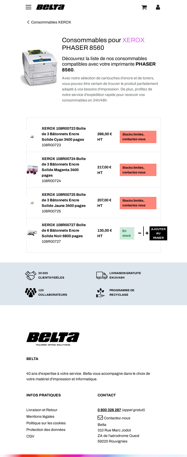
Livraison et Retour (41, 410)
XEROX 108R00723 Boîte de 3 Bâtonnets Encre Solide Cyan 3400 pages (64, 134)
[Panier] (144, 7)
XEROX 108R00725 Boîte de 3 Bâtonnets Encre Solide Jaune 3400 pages (64, 200)
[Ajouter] (147, 233)
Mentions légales (40, 417)
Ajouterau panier (158, 233)
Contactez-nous (114, 418)
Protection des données (45, 430)
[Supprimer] (139, 233)
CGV (30, 436)
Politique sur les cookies (46, 423)
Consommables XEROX (48, 22)
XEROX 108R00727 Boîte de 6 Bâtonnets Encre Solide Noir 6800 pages (64, 230)
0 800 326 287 (109, 410)
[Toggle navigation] (28, 7)
